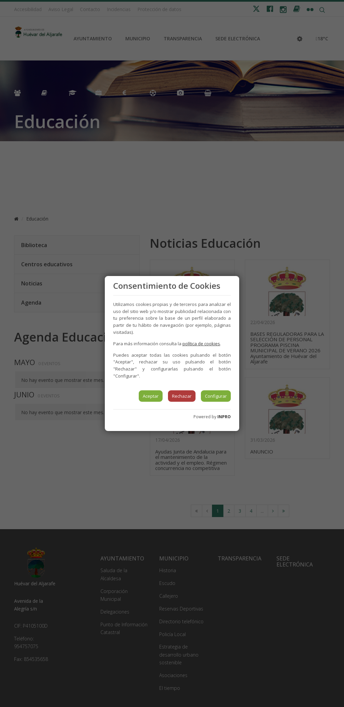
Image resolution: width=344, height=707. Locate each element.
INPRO (224, 417)
